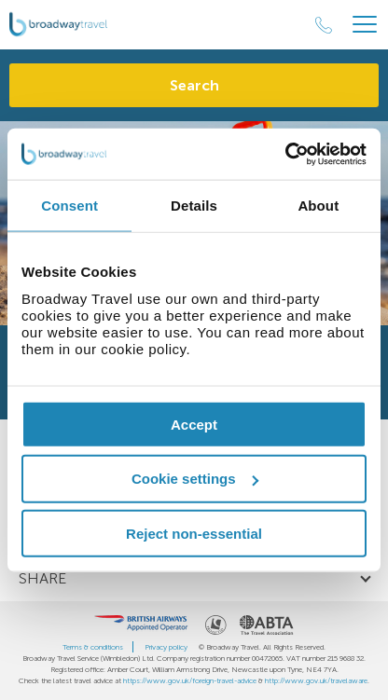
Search (194, 85)
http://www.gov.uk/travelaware (316, 680)
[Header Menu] (364, 24)
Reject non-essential (194, 534)
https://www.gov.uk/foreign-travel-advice (189, 680)
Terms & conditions (92, 647)
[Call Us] (323, 25)
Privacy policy (166, 647)
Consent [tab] (69, 205)
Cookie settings (195, 479)
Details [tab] (194, 205)
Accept (194, 424)
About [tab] (318, 205)
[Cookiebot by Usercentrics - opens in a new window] (285, 154)
